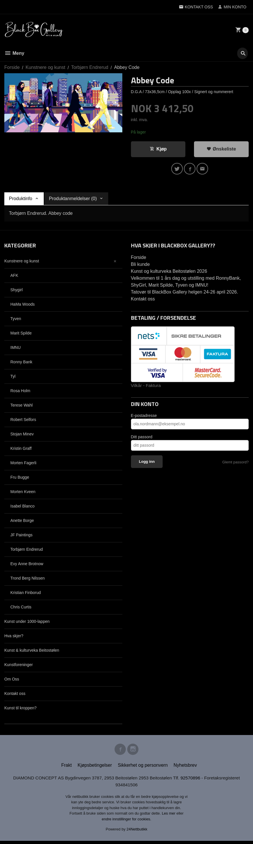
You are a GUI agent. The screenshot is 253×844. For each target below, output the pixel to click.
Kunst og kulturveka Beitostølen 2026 (169, 272)
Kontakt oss (14, 695)
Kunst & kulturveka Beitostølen (31, 651)
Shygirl (16, 291)
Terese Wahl (21, 406)
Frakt (66, 768)
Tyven (15, 320)
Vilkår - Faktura (146, 386)
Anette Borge (22, 522)
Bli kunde (140, 265)
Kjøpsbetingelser (95, 768)
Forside (12, 67)
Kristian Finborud (25, 594)
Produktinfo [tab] (20, 200)
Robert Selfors (23, 421)
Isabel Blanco (22, 507)
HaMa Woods (22, 305)
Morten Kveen (22, 493)
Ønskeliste (221, 149)
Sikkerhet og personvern (143, 768)
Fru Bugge (19, 478)
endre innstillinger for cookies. (126, 822)
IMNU (15, 349)
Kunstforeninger (18, 666)
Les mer (169, 817)
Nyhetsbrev (185, 768)
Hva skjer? (13, 637)
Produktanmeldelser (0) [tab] (73, 200)
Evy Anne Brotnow (26, 565)
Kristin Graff (21, 450)
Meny (14, 53)
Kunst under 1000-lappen (27, 623)
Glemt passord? (235, 464)
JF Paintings (21, 536)
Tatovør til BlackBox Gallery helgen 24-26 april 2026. (184, 293)
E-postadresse (144, 417)
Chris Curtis (20, 608)
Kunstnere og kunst (21, 262)
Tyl (13, 377)
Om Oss (11, 680)
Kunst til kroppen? (20, 709)
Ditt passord (142, 438)
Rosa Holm (20, 392)
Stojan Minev (22, 435)
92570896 (192, 780)
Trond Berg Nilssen (27, 579)
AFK (14, 277)
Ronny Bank (21, 363)
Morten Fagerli (23, 464)
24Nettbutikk (137, 832)
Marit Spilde (21, 334)
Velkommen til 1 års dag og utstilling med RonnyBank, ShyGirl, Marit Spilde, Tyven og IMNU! (186, 283)
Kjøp (158, 149)
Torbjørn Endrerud (26, 550)
